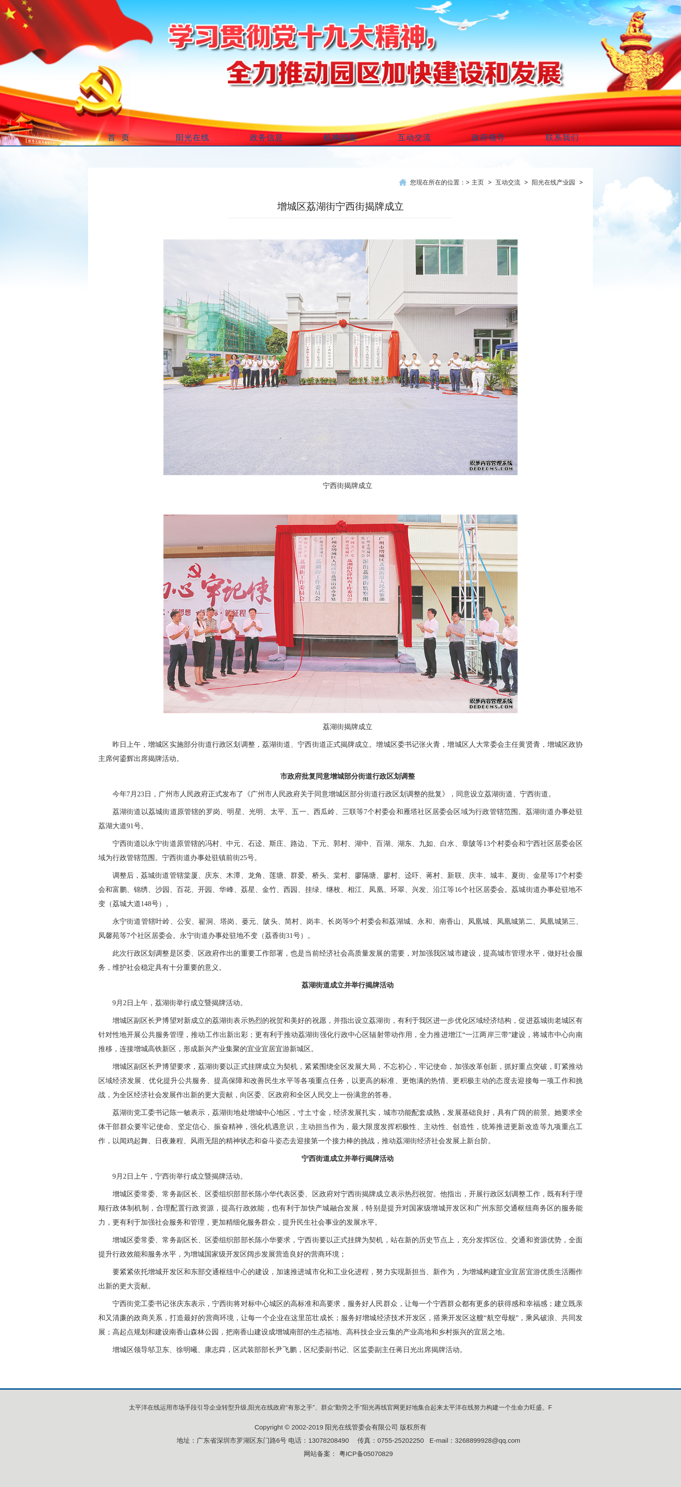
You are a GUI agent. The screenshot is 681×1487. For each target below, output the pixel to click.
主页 (478, 182)
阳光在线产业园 (553, 182)
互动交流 (507, 182)
